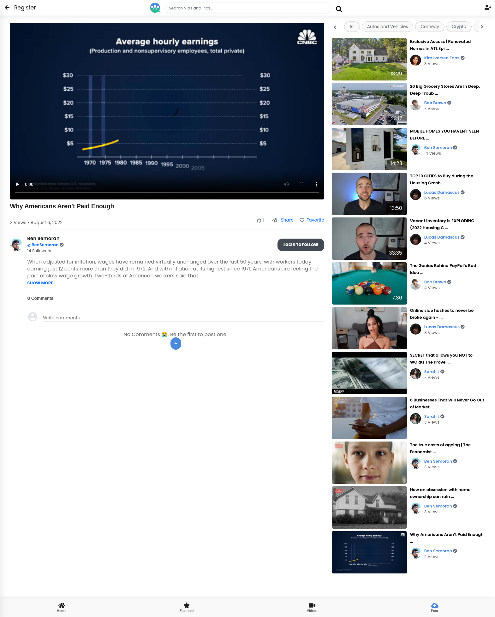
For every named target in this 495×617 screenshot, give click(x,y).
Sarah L (434, 372)
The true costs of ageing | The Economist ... (440, 448)
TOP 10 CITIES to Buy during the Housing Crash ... (441, 179)
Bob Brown (437, 103)
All (352, 27)
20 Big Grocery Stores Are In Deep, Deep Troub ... (445, 89)
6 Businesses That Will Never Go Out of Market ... (447, 403)
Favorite (312, 220)
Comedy (429, 27)
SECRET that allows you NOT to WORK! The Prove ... (441, 358)
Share (283, 220)
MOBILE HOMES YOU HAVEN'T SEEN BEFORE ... (444, 134)
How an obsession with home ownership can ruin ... (440, 493)
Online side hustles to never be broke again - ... (442, 313)
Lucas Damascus (444, 192)
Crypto (459, 27)
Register (21, 7)
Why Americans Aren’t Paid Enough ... (447, 537)
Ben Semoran (440, 148)
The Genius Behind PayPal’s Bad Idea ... (443, 269)
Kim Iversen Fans (444, 58)
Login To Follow (300, 244)
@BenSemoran (43, 245)
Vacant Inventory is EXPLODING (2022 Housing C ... (442, 224)
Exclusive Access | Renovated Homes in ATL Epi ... (440, 45)
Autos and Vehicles (387, 27)
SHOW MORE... (42, 283)
